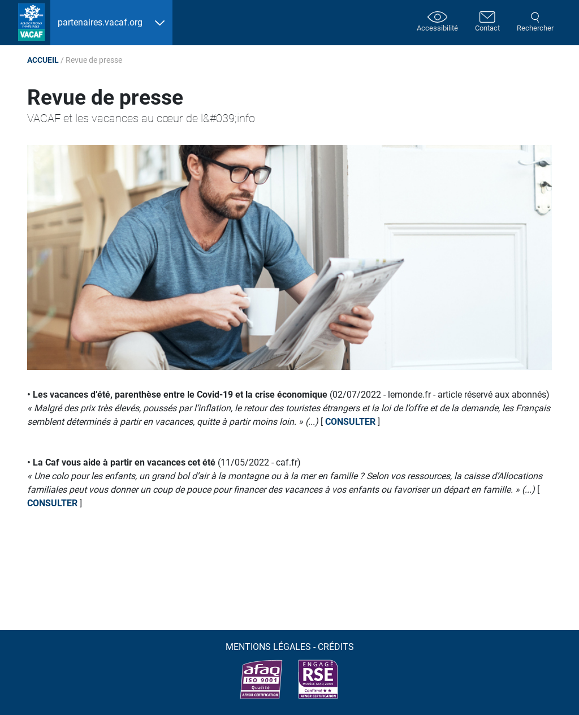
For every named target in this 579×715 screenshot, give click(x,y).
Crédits (336, 646)
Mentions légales (268, 646)
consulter (350, 421)
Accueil (43, 60)
